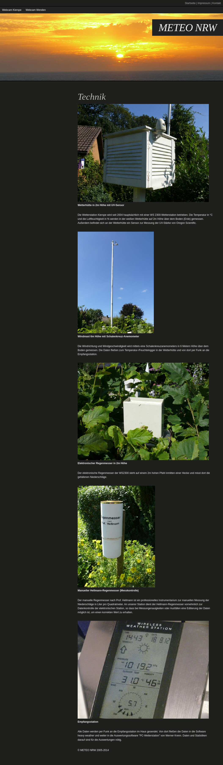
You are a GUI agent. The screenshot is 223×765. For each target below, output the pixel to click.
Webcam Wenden (36, 9)
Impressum (204, 3)
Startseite (190, 3)
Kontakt (216, 3)
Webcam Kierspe (11, 9)
